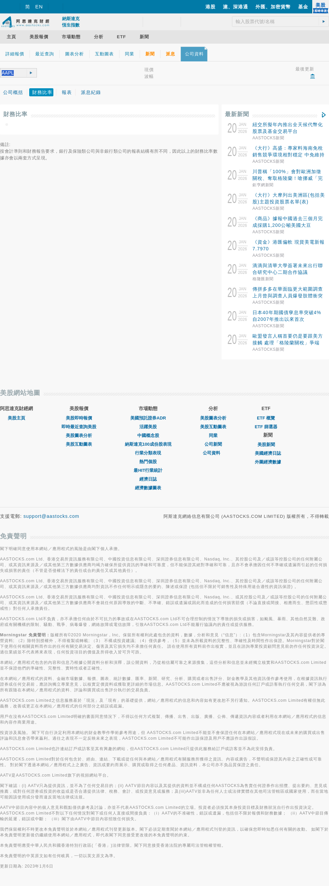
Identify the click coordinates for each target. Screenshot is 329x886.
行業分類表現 (148, 452)
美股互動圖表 (79, 444)
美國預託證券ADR (148, 418)
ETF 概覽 (266, 418)
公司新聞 (213, 444)
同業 (213, 435)
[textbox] (11, 73)
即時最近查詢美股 (78, 426)
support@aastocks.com (51, 516)
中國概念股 (148, 435)
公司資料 (213, 452)
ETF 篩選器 (266, 426)
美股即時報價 (79, 418)
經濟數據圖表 (148, 487)
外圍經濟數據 (268, 461)
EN (39, 6)
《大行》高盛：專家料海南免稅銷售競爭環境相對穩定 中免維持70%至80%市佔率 (288, 154)
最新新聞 (237, 114)
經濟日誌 (148, 479)
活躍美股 (148, 426)
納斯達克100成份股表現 (148, 444)
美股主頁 (16, 418)
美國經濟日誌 (268, 453)
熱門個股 (148, 461)
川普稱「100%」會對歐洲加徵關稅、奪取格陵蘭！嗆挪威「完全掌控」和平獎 (287, 178)
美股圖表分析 (79, 435)
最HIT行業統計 (148, 470)
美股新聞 (267, 444)
